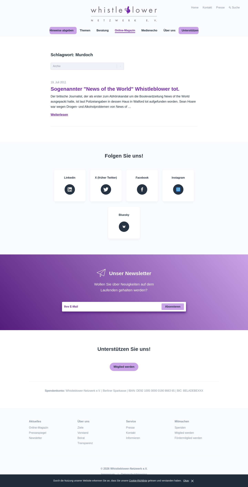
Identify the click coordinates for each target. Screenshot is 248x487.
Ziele (81, 427)
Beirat (81, 437)
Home (195, 7)
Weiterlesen (59, 114)
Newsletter (35, 437)
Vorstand (83, 432)
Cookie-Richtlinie (138, 480)
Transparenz (85, 443)
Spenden (180, 427)
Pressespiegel (37, 432)
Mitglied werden (124, 366)
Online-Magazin (38, 427)
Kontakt (207, 7)
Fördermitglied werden (188, 437)
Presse (220, 7)
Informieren (133, 437)
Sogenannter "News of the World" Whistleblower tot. (115, 89)
